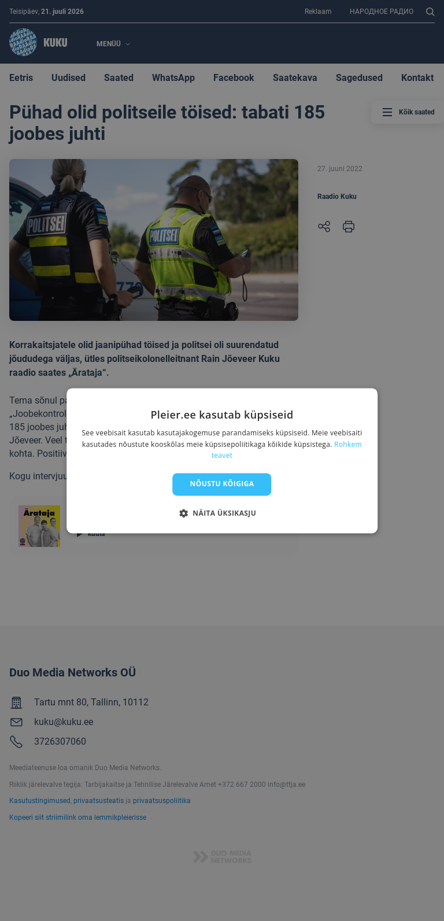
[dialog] (222, 460)
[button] (222, 513)
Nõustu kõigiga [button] (222, 484)
